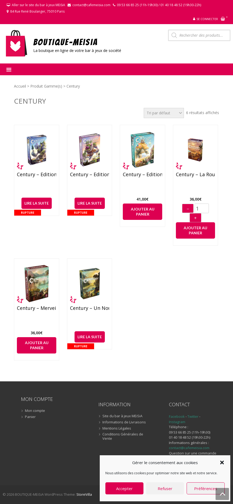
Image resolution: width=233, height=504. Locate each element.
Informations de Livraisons (124, 422)
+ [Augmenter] (195, 218)
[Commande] (164, 113)
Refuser (165, 488)
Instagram (177, 421)
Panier (30, 417)
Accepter (124, 488)
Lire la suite (36, 203)
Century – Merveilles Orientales (36, 308)
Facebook (177, 416)
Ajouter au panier (142, 212)
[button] (222, 462)
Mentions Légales (116, 428)
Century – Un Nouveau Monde (89, 308)
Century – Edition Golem (36, 175)
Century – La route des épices (195, 175)
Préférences (205, 488)
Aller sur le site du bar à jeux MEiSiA (38, 5)
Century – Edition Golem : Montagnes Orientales (89, 175)
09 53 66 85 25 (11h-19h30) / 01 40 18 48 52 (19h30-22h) (159, 5)
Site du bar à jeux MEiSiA (122, 416)
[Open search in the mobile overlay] (199, 35)
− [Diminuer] (188, 209)
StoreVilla (84, 494)
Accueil (20, 86)
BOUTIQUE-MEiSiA (65, 41)
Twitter (193, 416)
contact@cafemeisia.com (91, 5)
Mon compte (35, 411)
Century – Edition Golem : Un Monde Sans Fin (142, 175)
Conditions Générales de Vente (122, 436)
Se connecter (207, 19)
